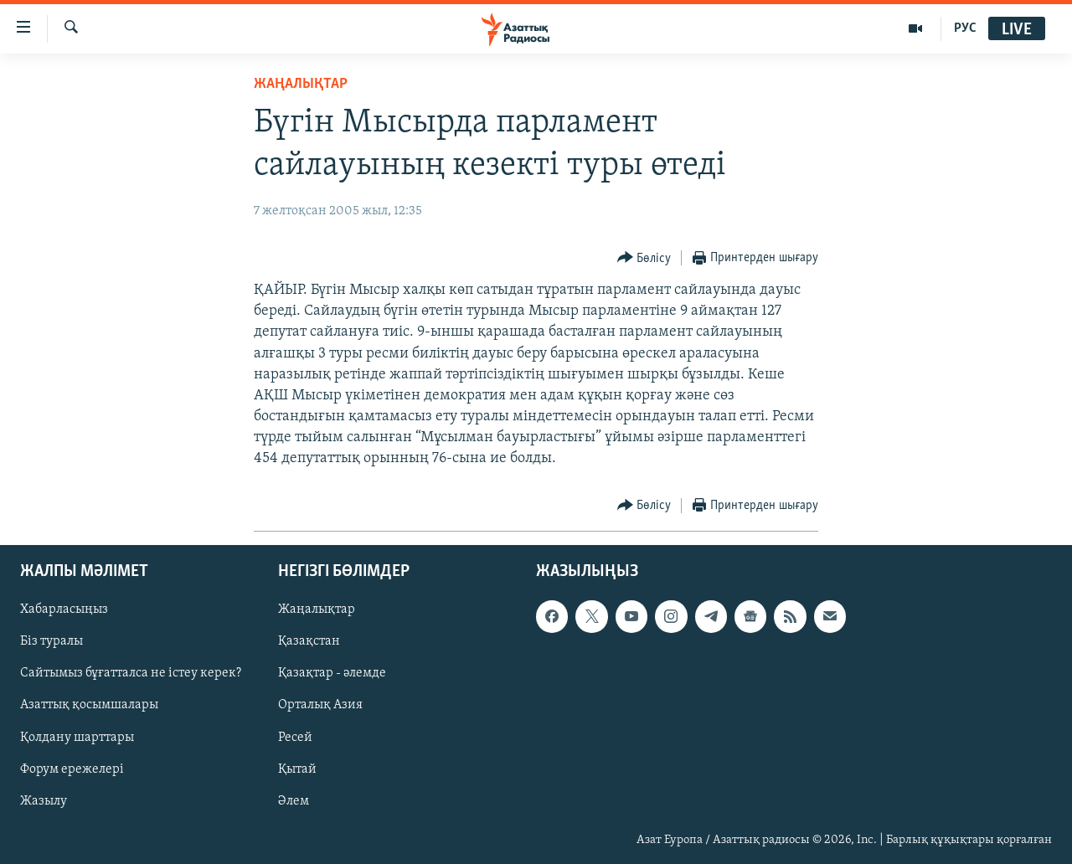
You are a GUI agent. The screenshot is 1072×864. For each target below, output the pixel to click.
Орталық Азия (320, 705)
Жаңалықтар (316, 609)
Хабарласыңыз (64, 609)
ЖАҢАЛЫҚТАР (301, 84)
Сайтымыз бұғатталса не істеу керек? (130, 673)
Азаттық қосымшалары (89, 705)
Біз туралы (51, 641)
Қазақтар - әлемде (332, 673)
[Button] (644, 258)
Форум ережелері (72, 768)
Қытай (297, 768)
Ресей (295, 736)
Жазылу (43, 800)
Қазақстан (309, 641)
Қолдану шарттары (77, 736)
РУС (965, 28)
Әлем (293, 800)
